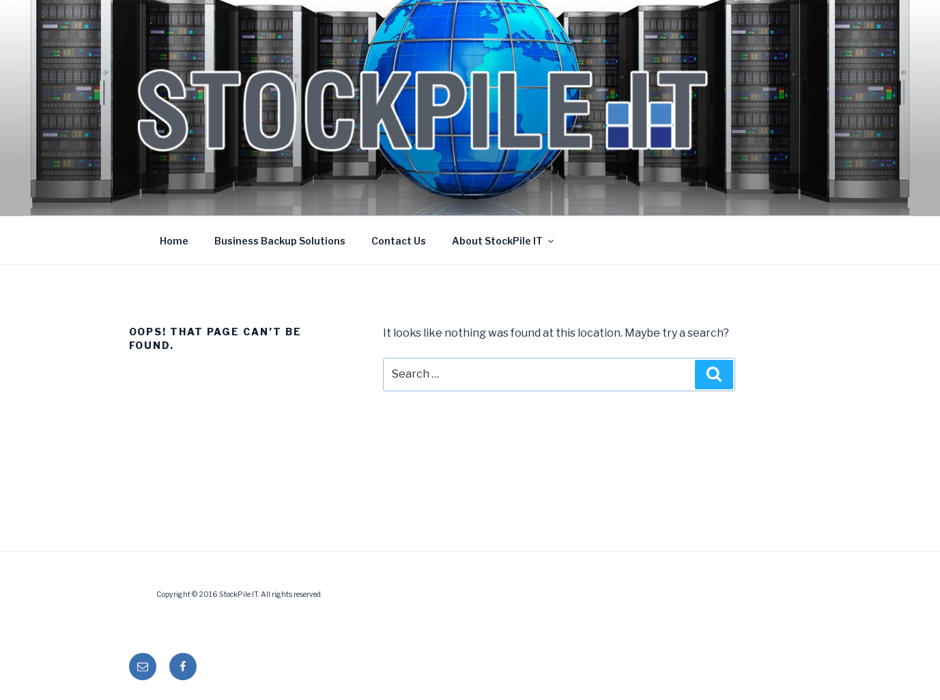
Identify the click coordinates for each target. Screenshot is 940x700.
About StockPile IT (504, 241)
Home (174, 241)
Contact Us (398, 241)
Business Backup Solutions (279, 241)
